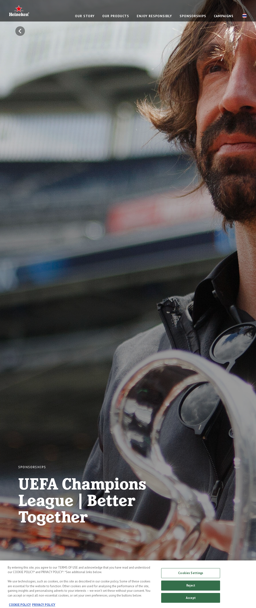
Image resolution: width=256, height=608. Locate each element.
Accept (191, 600)
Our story (85, 16)
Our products (115, 16)
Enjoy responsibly (154, 16)
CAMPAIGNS (223, 16)
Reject (190, 587)
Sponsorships (193, 16)
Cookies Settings (190, 575)
